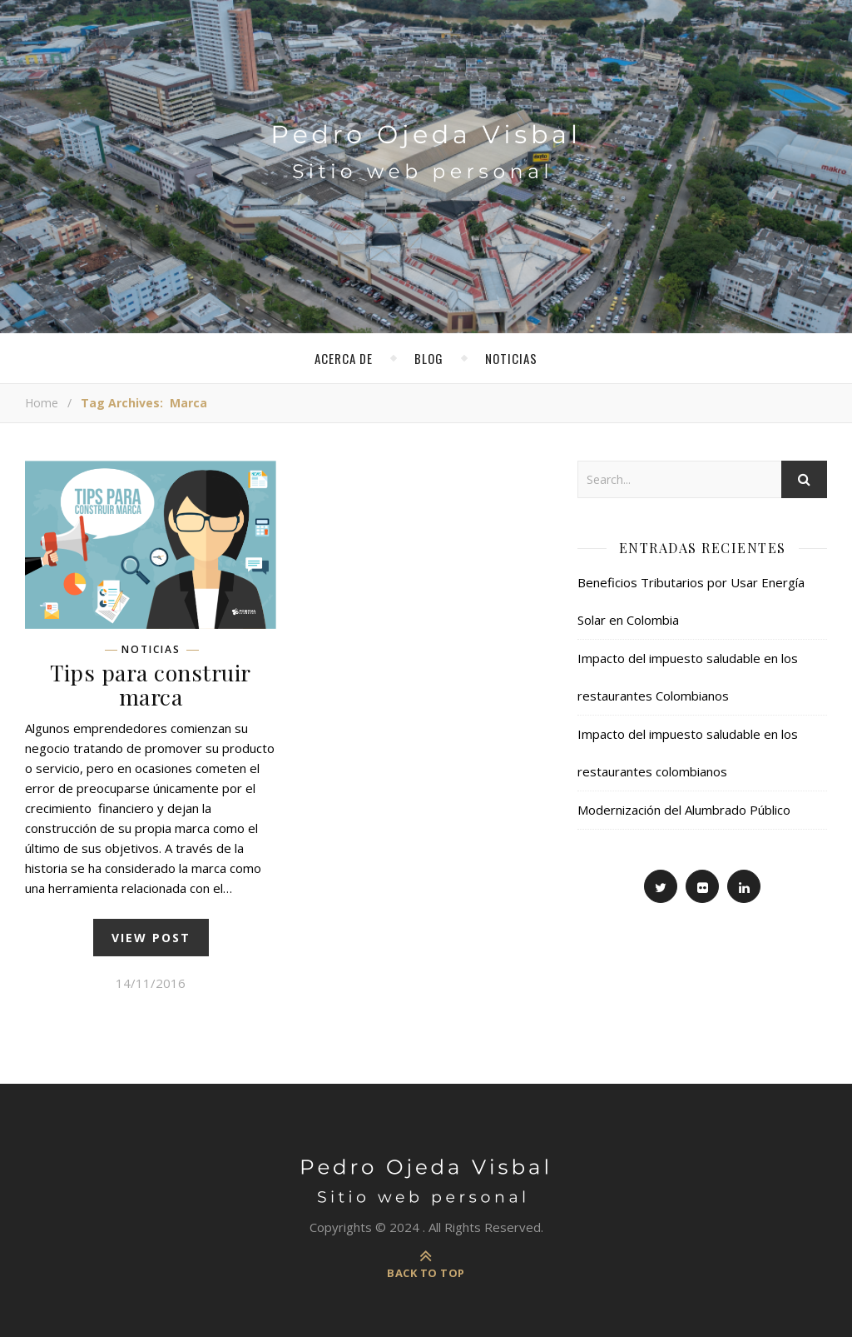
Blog (428, 358)
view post (151, 937)
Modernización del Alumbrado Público (683, 809)
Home (41, 403)
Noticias (511, 358)
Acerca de (344, 358)
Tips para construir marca (150, 684)
